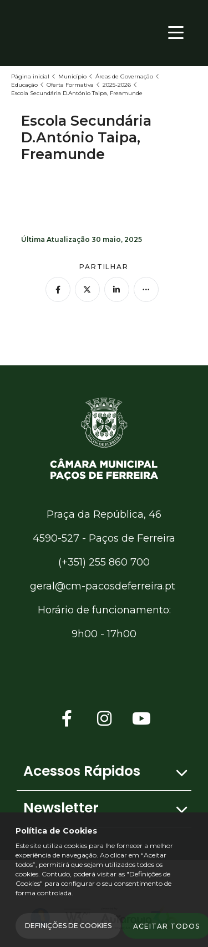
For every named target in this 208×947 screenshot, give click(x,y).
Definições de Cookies (68, 925)
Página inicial (30, 76)
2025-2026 (117, 84)
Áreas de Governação (124, 76)
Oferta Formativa (70, 84)
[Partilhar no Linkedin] (116, 289)
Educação (24, 84)
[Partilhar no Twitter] (87, 289)
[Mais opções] (146, 289)
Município (72, 76)
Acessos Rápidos (81, 771)
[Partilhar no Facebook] (57, 289)
